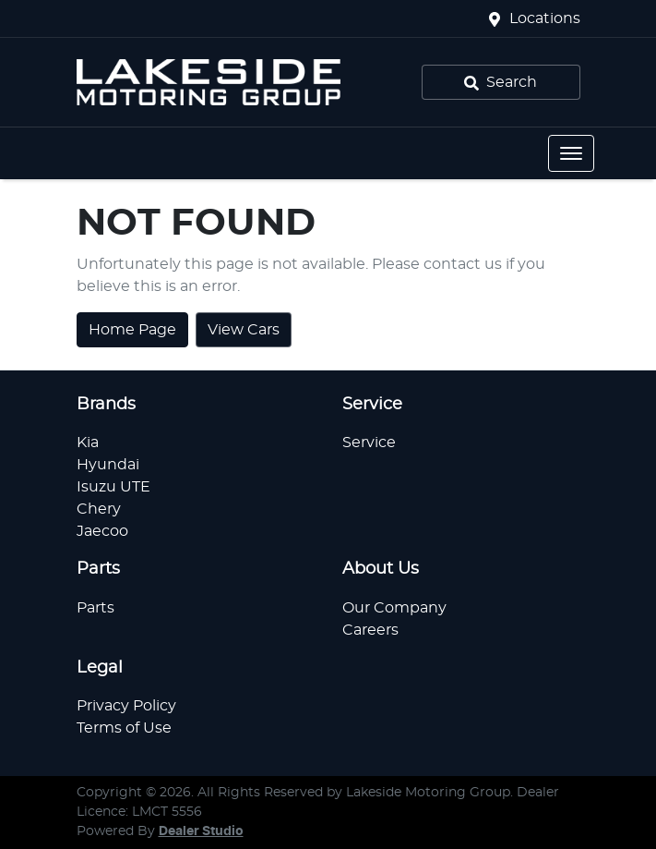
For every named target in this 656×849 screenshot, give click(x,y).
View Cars (244, 329)
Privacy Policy (126, 705)
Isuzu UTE (113, 486)
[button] (571, 153)
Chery (99, 509)
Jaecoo (102, 531)
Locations (544, 18)
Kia (88, 442)
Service (369, 442)
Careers (370, 630)
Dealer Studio (201, 831)
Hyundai (108, 464)
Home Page (132, 329)
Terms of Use (124, 728)
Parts (95, 607)
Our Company (394, 607)
